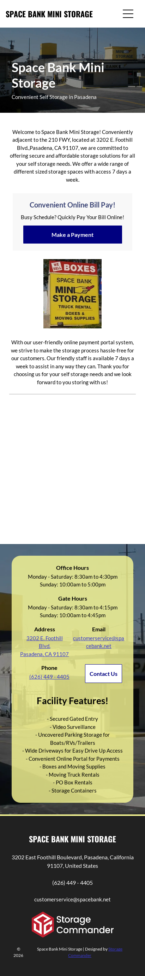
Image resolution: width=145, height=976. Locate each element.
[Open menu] (128, 13)
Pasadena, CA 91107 (44, 654)
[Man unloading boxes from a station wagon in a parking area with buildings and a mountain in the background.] (41, 497)
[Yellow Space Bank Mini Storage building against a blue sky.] (41, 434)
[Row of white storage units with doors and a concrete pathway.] (103, 497)
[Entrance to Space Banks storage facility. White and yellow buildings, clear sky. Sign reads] (103, 434)
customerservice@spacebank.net (72, 899)
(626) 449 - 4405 (72, 882)
